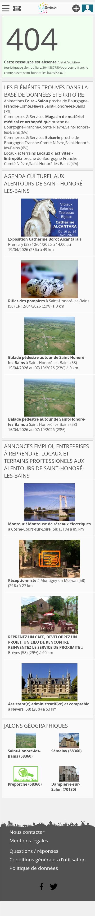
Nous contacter (27, 832)
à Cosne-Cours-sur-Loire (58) (49, 526)
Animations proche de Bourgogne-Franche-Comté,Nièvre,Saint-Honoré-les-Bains (46, 103)
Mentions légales (28, 840)
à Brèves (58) (45, 644)
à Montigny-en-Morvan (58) (46, 580)
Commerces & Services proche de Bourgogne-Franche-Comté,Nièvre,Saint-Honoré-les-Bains (47, 124)
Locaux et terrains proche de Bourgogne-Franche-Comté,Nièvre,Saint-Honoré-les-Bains (41, 158)
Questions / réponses (33, 851)
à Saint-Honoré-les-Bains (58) (47, 360)
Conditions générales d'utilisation (47, 859)
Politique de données (33, 868)
